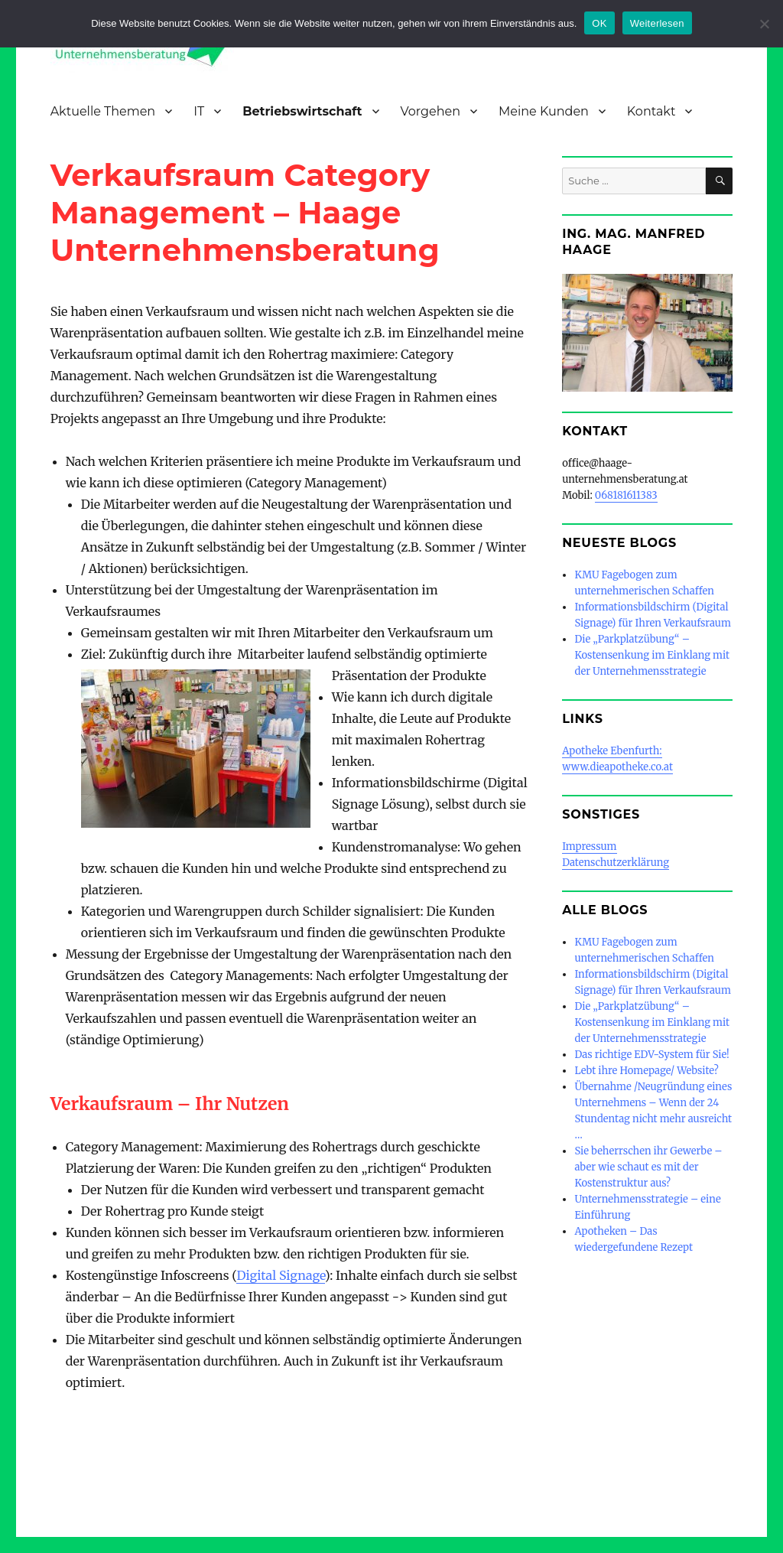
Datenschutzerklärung (615, 862)
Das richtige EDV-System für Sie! (651, 1054)
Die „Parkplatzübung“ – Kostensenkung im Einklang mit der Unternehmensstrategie (651, 655)
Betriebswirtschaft (302, 111)
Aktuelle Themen (103, 111)
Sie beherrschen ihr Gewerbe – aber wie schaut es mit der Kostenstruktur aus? (648, 1167)
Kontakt (651, 111)
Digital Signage (280, 1275)
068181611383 (626, 495)
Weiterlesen (657, 23)
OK (599, 23)
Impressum (589, 846)
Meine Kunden (544, 111)
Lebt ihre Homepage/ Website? (646, 1070)
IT (198, 111)
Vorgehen (430, 111)
